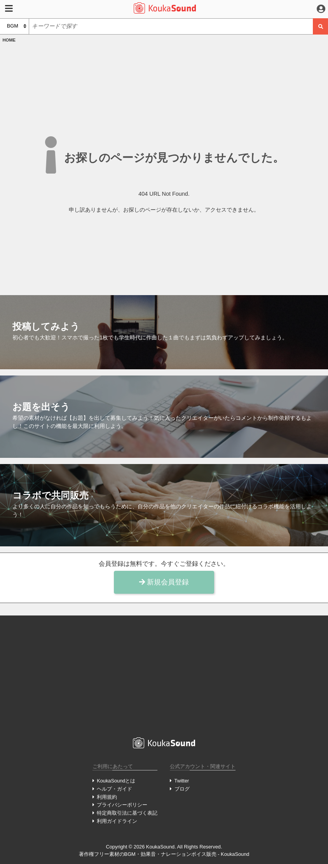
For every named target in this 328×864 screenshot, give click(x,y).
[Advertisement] (164, 676)
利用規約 (107, 797)
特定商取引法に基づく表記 (127, 813)
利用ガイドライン (117, 821)
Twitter (181, 781)
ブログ (182, 789)
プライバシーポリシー (122, 805)
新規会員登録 (164, 582)
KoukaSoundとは (116, 781)
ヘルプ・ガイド (114, 789)
